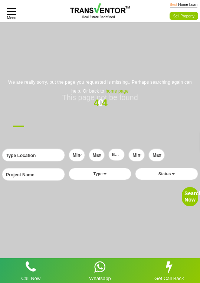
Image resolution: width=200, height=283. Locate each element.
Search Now (191, 196)
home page (116, 91)
